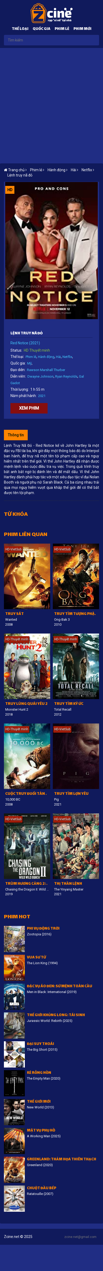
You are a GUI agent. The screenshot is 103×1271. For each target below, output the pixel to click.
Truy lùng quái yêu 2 (26, 704)
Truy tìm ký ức (68, 704)
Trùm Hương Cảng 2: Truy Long (27, 884)
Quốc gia (41, 29)
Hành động (46, 357)
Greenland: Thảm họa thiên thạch (61, 1160)
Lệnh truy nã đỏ (19, 175)
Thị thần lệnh (68, 884)
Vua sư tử (36, 958)
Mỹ (29, 363)
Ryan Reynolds (66, 376)
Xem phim (29, 408)
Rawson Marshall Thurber (46, 370)
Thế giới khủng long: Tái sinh (56, 1015)
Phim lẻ (62, 29)
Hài (58, 357)
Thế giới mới (39, 1102)
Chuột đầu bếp (41, 1189)
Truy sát (14, 614)
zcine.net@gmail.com (80, 1237)
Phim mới (82, 29)
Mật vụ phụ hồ (41, 1131)
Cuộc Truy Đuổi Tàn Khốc (27, 794)
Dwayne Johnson (40, 376)
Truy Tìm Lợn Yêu (71, 794)
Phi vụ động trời (43, 929)
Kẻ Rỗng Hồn (39, 1073)
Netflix (67, 357)
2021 (41, 396)
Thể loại (20, 29)
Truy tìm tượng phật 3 (76, 614)
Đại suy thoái (40, 1044)
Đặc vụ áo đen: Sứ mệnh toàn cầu (59, 987)
